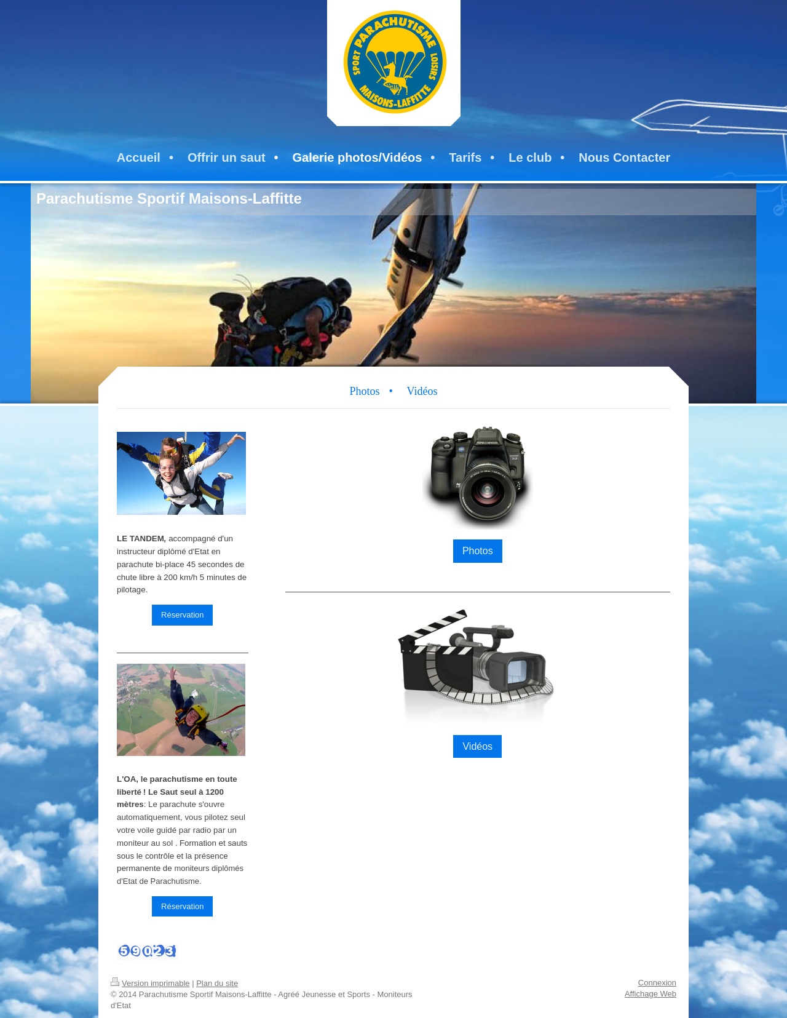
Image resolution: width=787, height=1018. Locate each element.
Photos (477, 551)
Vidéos (477, 746)
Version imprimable (150, 983)
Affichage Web (650, 993)
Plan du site (217, 983)
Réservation (182, 614)
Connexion (657, 982)
